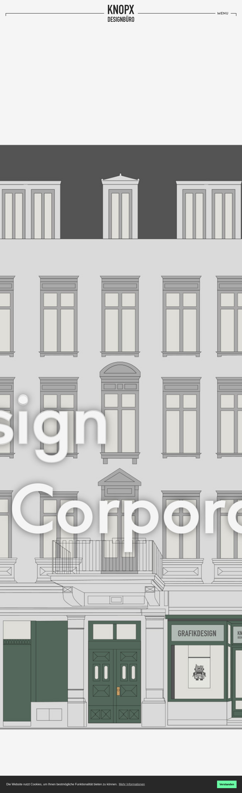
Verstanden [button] (226, 784)
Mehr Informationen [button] (132, 784)
